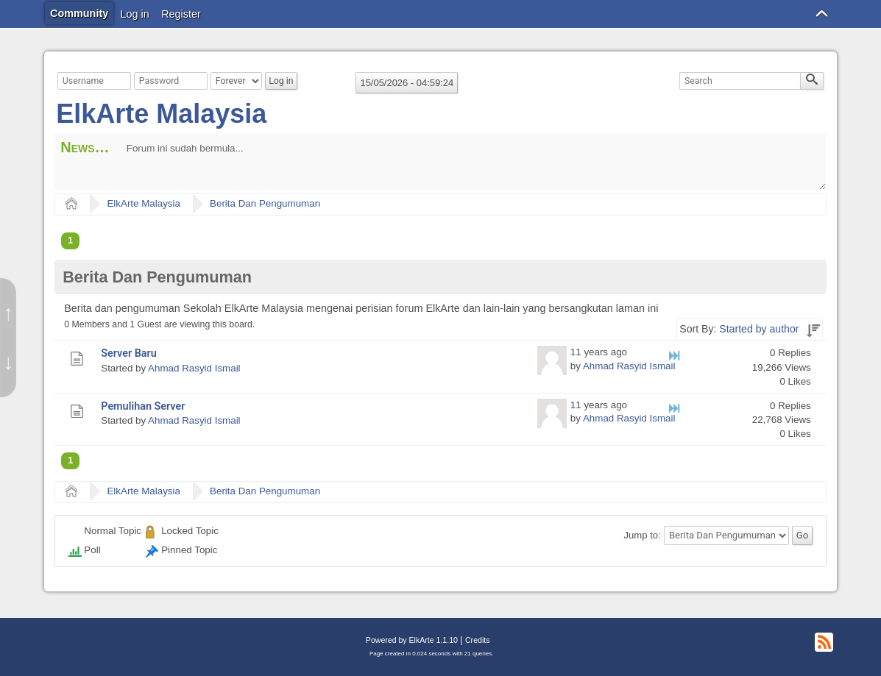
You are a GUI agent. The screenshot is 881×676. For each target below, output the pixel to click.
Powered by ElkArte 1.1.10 (412, 640)
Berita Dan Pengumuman (265, 203)
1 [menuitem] (70, 240)
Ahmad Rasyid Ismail (194, 368)
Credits (477, 640)
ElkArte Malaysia (161, 114)
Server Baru (129, 353)
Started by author (759, 329)
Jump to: (641, 535)
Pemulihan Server (143, 406)
